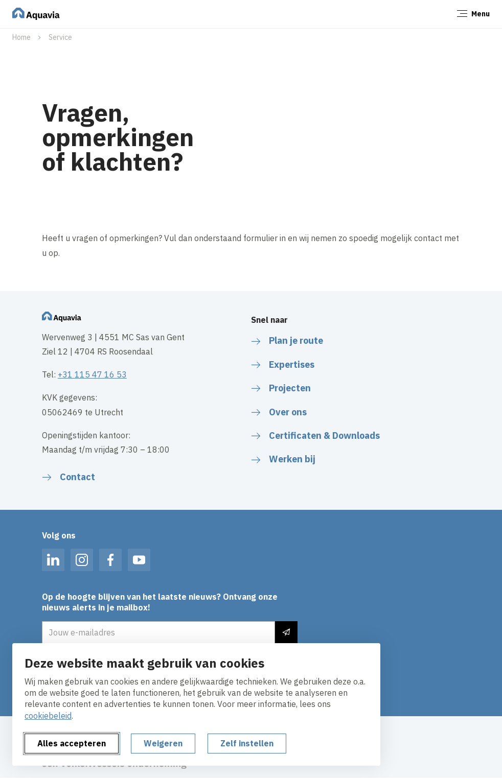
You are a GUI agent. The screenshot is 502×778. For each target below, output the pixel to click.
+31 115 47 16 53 (92, 374)
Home (21, 37)
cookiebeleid (48, 716)
